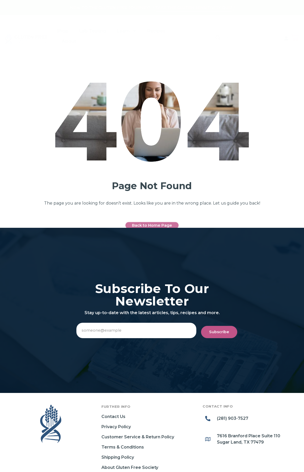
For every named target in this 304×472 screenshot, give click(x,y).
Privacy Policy (116, 426)
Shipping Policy (117, 457)
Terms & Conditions (122, 447)
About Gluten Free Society (129, 467)
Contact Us (113, 416)
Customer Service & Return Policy (137, 436)
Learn (127, 31)
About (69, 41)
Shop (63, 30)
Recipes (156, 30)
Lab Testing (92, 30)
